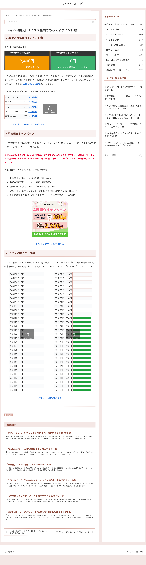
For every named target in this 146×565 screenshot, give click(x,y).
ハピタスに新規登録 (31, 83)
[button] (93, 22)
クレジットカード (124, 35)
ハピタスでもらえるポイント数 (123, 24)
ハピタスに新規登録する (50, 397)
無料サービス (124, 50)
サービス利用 (124, 55)
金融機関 (9, 415)
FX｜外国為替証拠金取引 (124, 60)
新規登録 (32, 97)
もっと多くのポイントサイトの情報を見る (24, 124)
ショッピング (124, 40)
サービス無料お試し (124, 45)
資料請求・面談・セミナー (124, 70)
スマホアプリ (124, 30)
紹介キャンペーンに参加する (50, 243)
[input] (50, 21)
